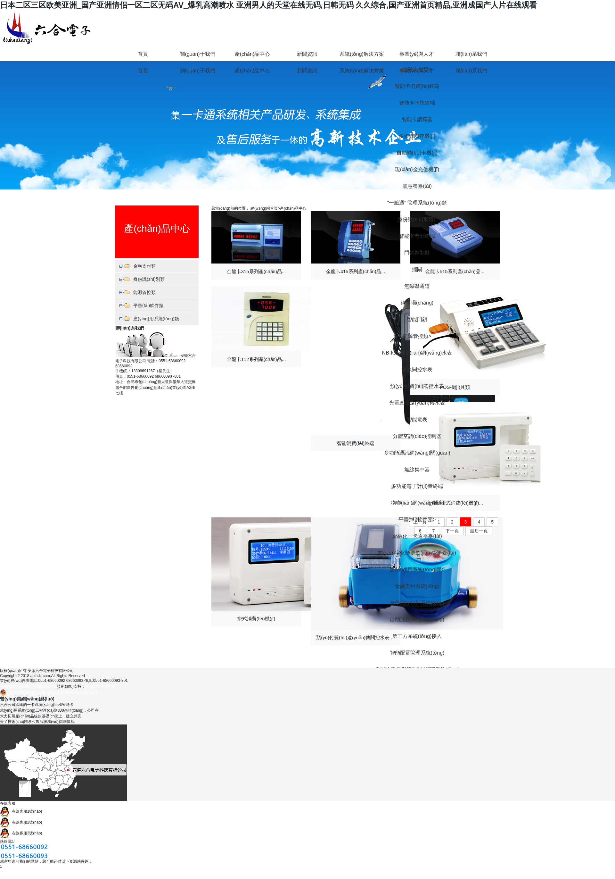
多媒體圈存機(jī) (417, 136)
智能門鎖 (417, 319)
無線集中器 (417, 469)
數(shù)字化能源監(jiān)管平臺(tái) (417, 553)
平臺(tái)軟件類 (417, 519)
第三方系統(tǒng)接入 (417, 636)
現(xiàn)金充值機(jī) (417, 169)
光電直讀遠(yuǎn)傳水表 (417, 403)
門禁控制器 (417, 252)
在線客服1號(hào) (21, 811)
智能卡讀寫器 (417, 119)
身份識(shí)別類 (417, 219)
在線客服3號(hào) (21, 833)
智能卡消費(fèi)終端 (417, 86)
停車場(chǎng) (417, 303)
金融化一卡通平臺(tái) (417, 536)
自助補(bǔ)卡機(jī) (417, 152)
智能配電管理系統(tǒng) (417, 653)
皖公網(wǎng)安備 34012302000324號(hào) (53, 692)
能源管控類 (417, 336)
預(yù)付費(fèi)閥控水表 (417, 386)
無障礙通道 (417, 286)
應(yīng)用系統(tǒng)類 (417, 569)
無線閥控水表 (417, 369)
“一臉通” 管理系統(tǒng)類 (417, 202)
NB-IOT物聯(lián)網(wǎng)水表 (417, 353)
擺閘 (417, 269)
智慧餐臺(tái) (417, 186)
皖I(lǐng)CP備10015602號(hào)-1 (28, 686)
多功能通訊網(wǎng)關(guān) (417, 453)
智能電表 (417, 419)
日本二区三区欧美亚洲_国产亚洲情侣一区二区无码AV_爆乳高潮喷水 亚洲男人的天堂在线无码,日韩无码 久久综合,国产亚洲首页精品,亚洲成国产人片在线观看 (268, 5)
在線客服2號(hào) (21, 822)
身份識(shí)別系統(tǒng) (417, 603)
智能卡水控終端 (417, 102)
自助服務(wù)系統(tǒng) (417, 619)
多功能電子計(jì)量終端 (417, 486)
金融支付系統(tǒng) (417, 586)
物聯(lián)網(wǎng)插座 (417, 503)
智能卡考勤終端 (417, 236)
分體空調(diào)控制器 (417, 436)
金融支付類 (144, 266)
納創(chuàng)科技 (100, 686)
